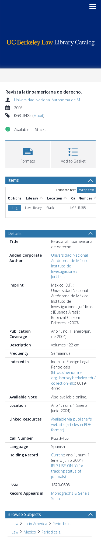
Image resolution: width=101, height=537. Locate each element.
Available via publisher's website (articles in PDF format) (71, 424)
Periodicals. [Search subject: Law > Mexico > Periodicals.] (51, 532)
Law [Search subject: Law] (15, 523)
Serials (56, 498)
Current (57, 454)
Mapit (38, 115)
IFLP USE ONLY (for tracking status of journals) (67, 471)
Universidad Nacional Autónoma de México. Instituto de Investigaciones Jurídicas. (70, 266)
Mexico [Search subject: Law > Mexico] (30, 532)
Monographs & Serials (70, 493)
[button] (27, 154)
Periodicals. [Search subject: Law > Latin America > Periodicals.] (62, 523)
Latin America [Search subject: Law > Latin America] (35, 523)
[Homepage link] (50, 41)
